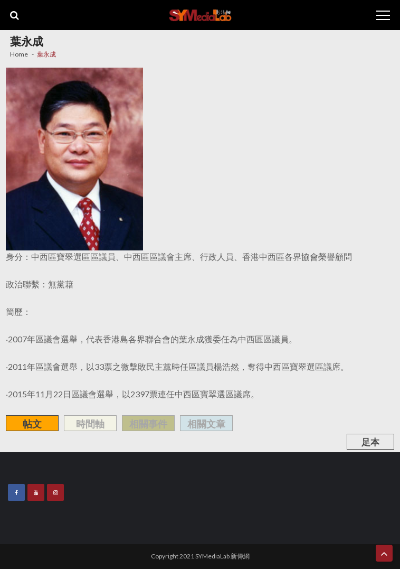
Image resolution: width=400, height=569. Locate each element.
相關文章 (206, 424)
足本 (370, 441)
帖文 (32, 424)
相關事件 (148, 424)
